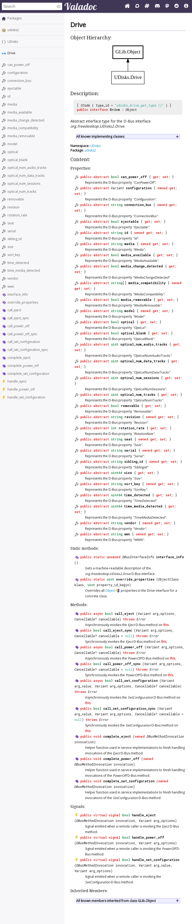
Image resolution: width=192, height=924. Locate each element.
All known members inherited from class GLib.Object (116, 900)
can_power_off (18, 64)
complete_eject (18, 357)
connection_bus (19, 80)
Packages (14, 18)
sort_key (13, 255)
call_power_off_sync (22, 334)
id (8, 96)
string (116, 205)
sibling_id (14, 239)
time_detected (18, 263)
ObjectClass (168, 579)
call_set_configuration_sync (27, 349)
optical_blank (17, 160)
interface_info (17, 294)
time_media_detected (23, 270)
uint (114, 344)
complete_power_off (23, 365)
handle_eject (16, 381)
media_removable (21, 136)
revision (13, 207)
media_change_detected (25, 120)
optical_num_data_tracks (26, 175)
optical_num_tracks (21, 191)
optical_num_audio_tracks (26, 167)
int (114, 428)
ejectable (14, 88)
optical (12, 152)
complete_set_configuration (28, 373)
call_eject (14, 310)
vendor (12, 278)
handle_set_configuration (26, 397)
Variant (117, 188)
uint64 (116, 473)
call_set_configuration (23, 341)
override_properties (22, 302)
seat (10, 223)
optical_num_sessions (23, 183)
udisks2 (13, 30)
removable (15, 199)
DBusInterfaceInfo (138, 557)
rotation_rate (17, 215)
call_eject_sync (18, 318)
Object (131, 109)
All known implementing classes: (100, 136)
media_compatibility (22, 128)
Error (141, 619)
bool (115, 177)
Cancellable (84, 619)
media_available (19, 112)
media (12, 104)
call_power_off (18, 326)
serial (11, 231)
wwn (10, 286)
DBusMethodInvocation (165, 736)
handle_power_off (21, 389)
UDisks (12, 41)
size (10, 247)
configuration (17, 72)
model (12, 144)
